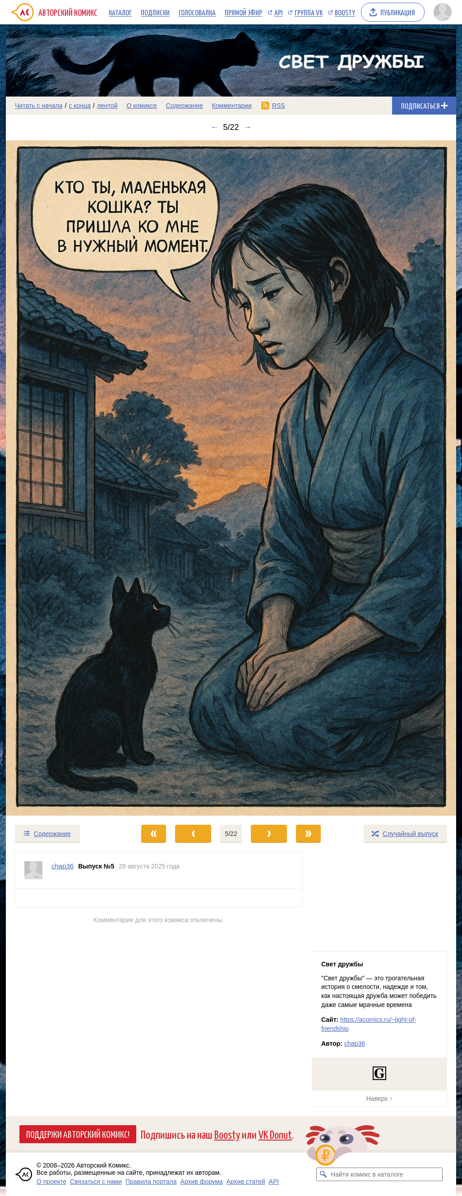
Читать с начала (39, 105)
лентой (107, 105)
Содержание (184, 105)
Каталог (120, 12)
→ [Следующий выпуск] (248, 127)
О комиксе (141, 105)
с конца (80, 105)
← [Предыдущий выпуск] (214, 127)
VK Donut (275, 1134)
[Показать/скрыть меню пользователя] (442, 12)
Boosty (345, 12)
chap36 (354, 1043)
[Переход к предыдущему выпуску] (62, 478)
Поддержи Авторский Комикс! (77, 1134)
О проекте (51, 1181)
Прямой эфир (243, 12)
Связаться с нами (96, 1181)
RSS (278, 105)
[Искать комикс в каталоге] (323, 1174)
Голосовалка (197, 12)
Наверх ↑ (379, 1098)
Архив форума (201, 1181)
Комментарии (232, 105)
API (278, 12)
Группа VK (309, 12)
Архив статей (245, 1181)
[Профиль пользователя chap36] (33, 870)
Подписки (155, 12)
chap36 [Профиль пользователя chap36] (62, 866)
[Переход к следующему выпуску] (231, 478)
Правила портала (151, 1181)
